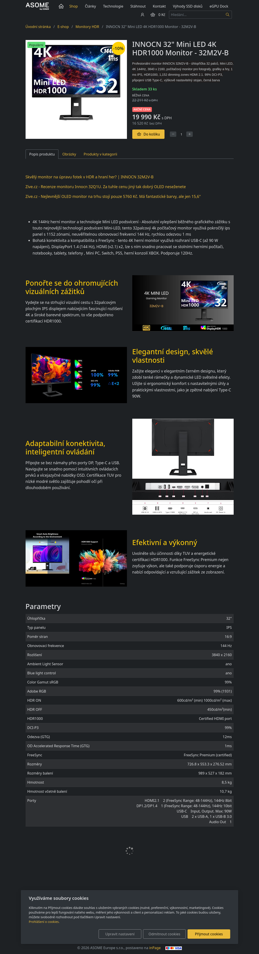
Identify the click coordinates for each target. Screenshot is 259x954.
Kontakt (159, 6)
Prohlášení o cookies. (44, 922)
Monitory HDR (87, 26)
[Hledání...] (196, 15)
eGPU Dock (219, 6)
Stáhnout (138, 6)
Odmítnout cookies (164, 934)
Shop (73, 6)
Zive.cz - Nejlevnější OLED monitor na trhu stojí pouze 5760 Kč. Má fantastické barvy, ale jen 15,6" (113, 196)
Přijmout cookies (209, 934)
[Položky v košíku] (152, 15)
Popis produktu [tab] (42, 154)
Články (90, 6)
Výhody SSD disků (188, 6)
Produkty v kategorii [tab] (100, 154)
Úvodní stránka (38, 26)
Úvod (62, 6)
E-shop (63, 26)
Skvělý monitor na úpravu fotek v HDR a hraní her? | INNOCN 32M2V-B (90, 176)
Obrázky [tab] (69, 154)
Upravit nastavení (120, 934)
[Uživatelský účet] (142, 15)
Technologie (113, 6)
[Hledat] (228, 15)
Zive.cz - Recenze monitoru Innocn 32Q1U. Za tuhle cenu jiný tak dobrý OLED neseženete (106, 186)
